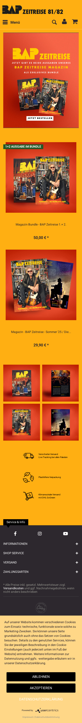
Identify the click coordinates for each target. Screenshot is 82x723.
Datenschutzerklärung (41, 699)
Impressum (27, 717)
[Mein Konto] (64, 22)
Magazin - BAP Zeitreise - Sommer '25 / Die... (41, 332)
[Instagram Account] (40, 533)
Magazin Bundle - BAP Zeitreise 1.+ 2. (41, 224)
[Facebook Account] (15, 533)
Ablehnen (41, 676)
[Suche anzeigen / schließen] (54, 22)
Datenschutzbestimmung (47, 717)
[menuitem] (11, 22)
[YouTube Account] (65, 533)
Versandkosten (13, 588)
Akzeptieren (41, 688)
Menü (11, 22)
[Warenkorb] (75, 22)
